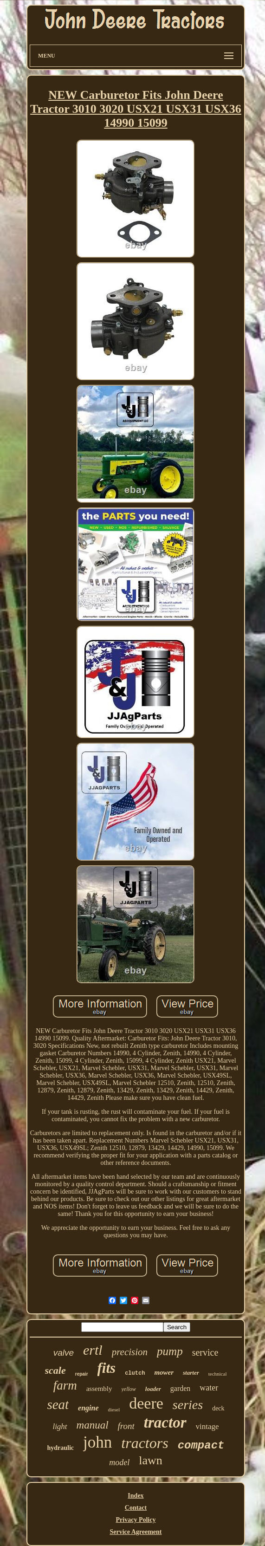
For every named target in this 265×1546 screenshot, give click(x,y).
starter (191, 1372)
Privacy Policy (136, 1519)
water (209, 1387)
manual (93, 1425)
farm (65, 1385)
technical (217, 1374)
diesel (114, 1409)
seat (58, 1404)
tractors (144, 1443)
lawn (150, 1460)
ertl (93, 1350)
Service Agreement (136, 1531)
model (119, 1462)
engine (88, 1408)
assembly (99, 1388)
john (97, 1442)
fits (106, 1368)
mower (164, 1372)
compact (201, 1445)
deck (218, 1408)
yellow (129, 1389)
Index (135, 1495)
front (126, 1426)
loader (153, 1388)
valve (63, 1353)
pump (170, 1351)
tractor (165, 1422)
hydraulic (60, 1447)
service (205, 1352)
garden (180, 1388)
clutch (135, 1373)
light (59, 1426)
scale (55, 1370)
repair (81, 1374)
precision (130, 1352)
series (188, 1404)
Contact (136, 1507)
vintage (207, 1426)
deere (146, 1403)
